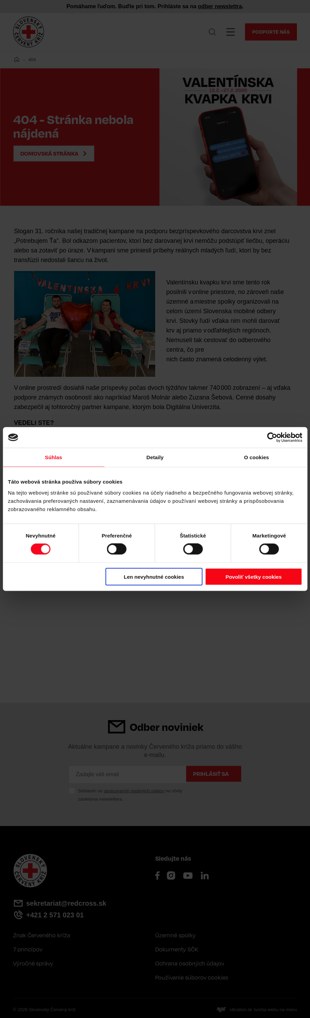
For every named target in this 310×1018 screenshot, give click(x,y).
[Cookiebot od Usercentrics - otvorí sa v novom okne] (272, 437)
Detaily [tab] (155, 457)
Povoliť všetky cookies (253, 576)
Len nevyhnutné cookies (154, 576)
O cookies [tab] (256, 457)
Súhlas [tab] (53, 457)
